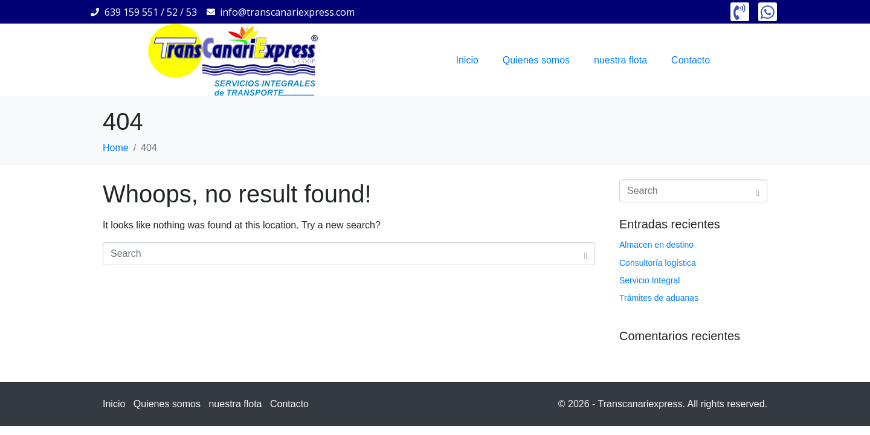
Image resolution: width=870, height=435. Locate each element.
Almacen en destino (656, 245)
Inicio (467, 60)
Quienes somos (536, 60)
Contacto (690, 60)
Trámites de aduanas (658, 298)
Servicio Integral (649, 280)
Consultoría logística (657, 263)
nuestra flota (620, 60)
